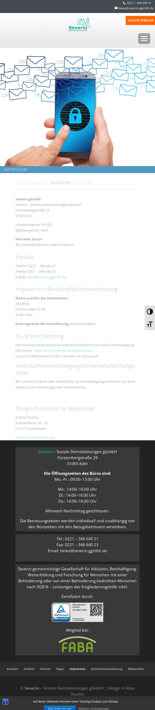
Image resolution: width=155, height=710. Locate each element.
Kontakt (12, 669)
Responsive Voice (79, 699)
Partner (45, 669)
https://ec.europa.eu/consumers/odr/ (63, 350)
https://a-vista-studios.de (34, 437)
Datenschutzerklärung (106, 669)
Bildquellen (136, 669)
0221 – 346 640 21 (139, 3)
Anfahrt (29, 669)
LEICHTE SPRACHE (141, 20)
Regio (60, 669)
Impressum (77, 669)
